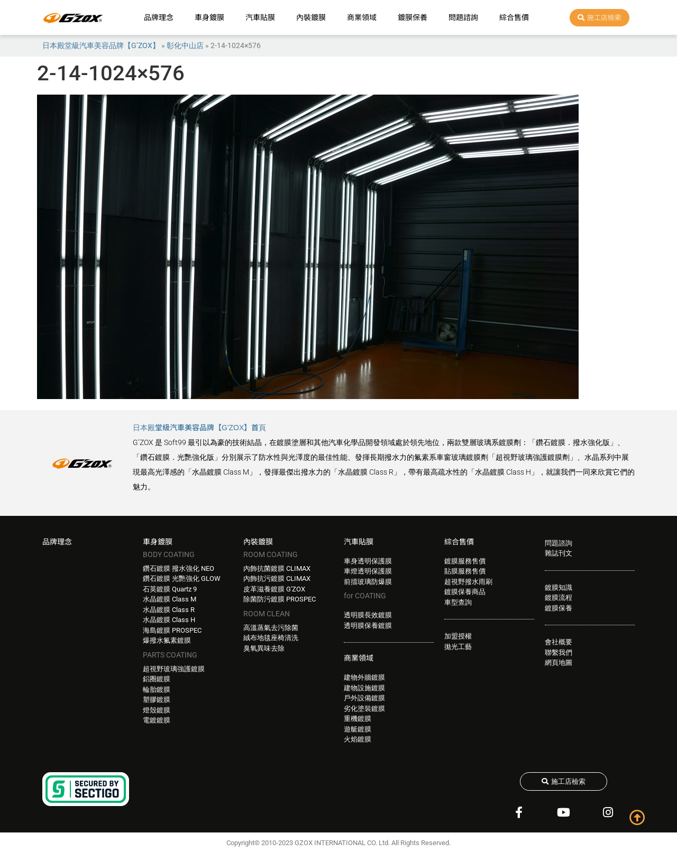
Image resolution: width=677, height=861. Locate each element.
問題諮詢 (463, 17)
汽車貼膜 (260, 17)
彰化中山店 (185, 45)
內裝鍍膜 (311, 17)
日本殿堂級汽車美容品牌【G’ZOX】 (101, 45)
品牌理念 (158, 17)
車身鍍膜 (209, 17)
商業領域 (362, 17)
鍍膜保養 (412, 17)
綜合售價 (514, 17)
